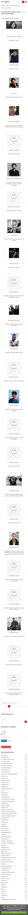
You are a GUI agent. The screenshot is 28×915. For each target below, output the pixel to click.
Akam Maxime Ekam (14, 689)
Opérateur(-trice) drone (14, 860)
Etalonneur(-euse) (14, 830)
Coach (14, 791)
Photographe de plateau (14, 866)
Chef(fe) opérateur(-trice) (14, 789)
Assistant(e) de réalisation (14, 766)
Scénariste (14, 891)
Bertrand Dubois (14, 575)
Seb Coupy (14, 93)
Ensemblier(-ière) (14, 828)
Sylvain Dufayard (14, 661)
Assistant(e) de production (14, 764)
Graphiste (14, 835)
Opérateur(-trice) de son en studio (14, 858)
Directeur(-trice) (14, 807)
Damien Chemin (14, 65)
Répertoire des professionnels (13, 5)
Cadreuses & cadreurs (6, 8)
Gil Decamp (14, 235)
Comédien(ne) (14, 795)
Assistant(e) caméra (14, 761)
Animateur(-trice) (14, 757)
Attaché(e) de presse (14, 772)
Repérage (14, 885)
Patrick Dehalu (14, 263)
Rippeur (14, 889)
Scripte (14, 893)
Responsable (14, 887)
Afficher (4, 740)
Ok (14, 912)
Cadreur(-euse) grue (14, 780)
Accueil (3, 5)
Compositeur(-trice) (14, 797)
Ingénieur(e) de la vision (14, 837)
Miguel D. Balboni (14, 150)
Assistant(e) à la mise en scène (14, 759)
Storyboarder (14, 895)
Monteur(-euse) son (14, 856)
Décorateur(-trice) (14, 805)
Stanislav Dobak (14, 490)
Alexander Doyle (14, 547)
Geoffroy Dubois (14, 604)
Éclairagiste (14, 824)
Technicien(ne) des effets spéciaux (14, 899)
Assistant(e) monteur (14, 770)
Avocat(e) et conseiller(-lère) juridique (14, 774)
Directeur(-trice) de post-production (14, 814)
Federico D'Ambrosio (14, 121)
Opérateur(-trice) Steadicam (14, 862)
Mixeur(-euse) (14, 851)
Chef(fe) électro (14, 787)
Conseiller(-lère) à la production (14, 799)
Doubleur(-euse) (14, 822)
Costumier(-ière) (14, 803)
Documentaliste (14, 820)
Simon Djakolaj (14, 462)
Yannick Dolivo (14, 519)
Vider (9, 740)
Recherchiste (14, 881)
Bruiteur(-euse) (14, 776)
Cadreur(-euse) (14, 778)
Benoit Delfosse (14, 292)
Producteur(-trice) (14, 870)
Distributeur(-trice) (14, 818)
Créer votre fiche (6, 747)
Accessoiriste (14, 755)
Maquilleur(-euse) (14, 847)
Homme (3, 731)
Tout (3, 734)
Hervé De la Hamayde (14, 206)
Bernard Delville (14, 377)
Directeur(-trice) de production (14, 816)
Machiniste (14, 845)
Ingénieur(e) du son (14, 839)
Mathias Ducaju (14, 632)
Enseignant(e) (14, 826)
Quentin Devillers (14, 433)
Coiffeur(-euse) (14, 793)
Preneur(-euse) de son (14, 868)
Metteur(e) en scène (14, 849)
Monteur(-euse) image (14, 853)
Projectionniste (14, 876)
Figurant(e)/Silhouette (14, 833)
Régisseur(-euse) (14, 883)
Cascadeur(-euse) (14, 784)
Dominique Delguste (14, 320)
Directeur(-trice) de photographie (14, 812)
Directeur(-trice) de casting (14, 810)
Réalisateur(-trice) (14, 879)
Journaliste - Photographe (14, 841)
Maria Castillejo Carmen (14, 36)
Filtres (24, 12)
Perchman (14, 864)
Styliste (14, 897)
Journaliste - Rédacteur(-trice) (14, 843)
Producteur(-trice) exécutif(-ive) (14, 872)
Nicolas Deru (14, 405)
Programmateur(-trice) (14, 874)
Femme (3, 732)
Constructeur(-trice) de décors (14, 801)
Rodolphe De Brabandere (14, 178)
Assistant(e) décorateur (14, 768)
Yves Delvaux (14, 348)
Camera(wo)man (14, 782)
